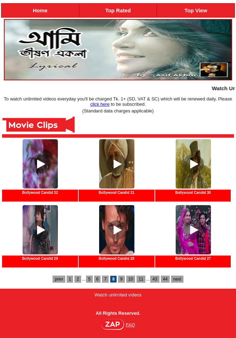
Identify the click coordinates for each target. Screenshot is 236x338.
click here (100, 104)
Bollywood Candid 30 (193, 193)
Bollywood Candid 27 (193, 258)
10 (130, 279)
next (177, 279)
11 (141, 279)
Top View (195, 10)
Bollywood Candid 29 (40, 258)
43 (154, 279)
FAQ (130, 324)
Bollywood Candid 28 (116, 258)
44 (165, 279)
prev (59, 279)
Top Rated (118, 10)
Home (40, 10)
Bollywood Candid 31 (116, 193)
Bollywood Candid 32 (40, 193)
